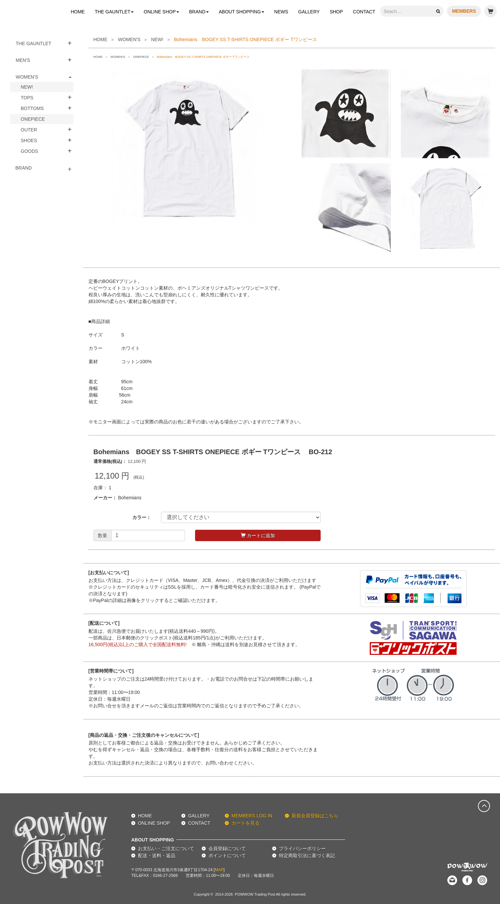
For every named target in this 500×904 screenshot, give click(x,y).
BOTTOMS (32, 108)
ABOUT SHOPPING (241, 11)
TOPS (27, 97)
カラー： (141, 517)
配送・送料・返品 (156, 855)
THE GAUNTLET (114, 11)
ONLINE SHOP (161, 11)
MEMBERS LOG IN (251, 815)
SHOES (29, 140)
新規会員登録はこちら (315, 815)
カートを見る (245, 823)
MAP (219, 870)
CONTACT (364, 11)
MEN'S (23, 60)
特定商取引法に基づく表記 (307, 855)
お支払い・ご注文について (166, 848)
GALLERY (309, 11)
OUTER (29, 129)
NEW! (27, 87)
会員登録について (227, 848)
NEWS (281, 11)
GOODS (29, 151)
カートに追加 (258, 535)
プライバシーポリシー (302, 848)
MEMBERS (464, 11)
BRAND (199, 11)
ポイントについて (227, 855)
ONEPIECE (33, 119)
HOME (78, 11)
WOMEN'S (27, 77)
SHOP (336, 11)
